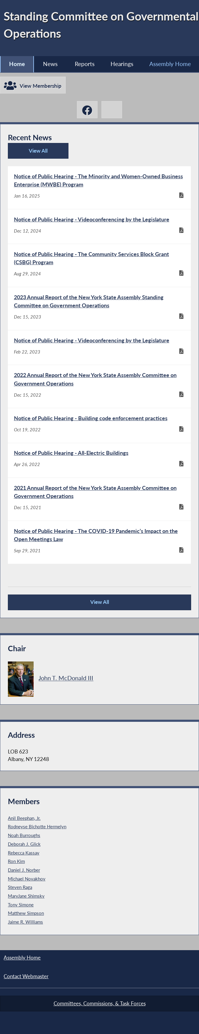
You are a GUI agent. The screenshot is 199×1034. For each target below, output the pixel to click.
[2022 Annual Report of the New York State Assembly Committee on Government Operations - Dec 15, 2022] (99, 386)
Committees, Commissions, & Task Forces (100, 1004)
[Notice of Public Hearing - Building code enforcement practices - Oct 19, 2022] (99, 425)
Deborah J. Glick (24, 844)
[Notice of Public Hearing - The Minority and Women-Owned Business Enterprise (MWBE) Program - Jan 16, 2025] (99, 187)
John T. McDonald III (65, 678)
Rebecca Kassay (23, 852)
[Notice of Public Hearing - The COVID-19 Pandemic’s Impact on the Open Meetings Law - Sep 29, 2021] (99, 542)
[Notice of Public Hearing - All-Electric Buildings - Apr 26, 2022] (99, 460)
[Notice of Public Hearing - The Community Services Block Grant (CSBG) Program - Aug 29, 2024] (99, 265)
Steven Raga (20, 887)
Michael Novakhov (26, 878)
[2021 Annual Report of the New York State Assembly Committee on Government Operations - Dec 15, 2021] (99, 499)
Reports (85, 63)
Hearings (122, 63)
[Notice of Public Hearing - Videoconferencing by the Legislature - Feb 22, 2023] (99, 347)
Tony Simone (21, 904)
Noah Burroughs (24, 835)
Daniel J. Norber (24, 870)
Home (17, 63)
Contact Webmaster (26, 976)
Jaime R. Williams (25, 922)
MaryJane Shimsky (26, 896)
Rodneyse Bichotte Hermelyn (37, 826)
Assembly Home (170, 63)
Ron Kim (16, 861)
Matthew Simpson (26, 913)
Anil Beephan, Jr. (24, 818)
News (50, 63)
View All (29, 153)
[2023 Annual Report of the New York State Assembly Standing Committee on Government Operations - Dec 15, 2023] (99, 308)
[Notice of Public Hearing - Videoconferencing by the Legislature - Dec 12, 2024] (99, 226)
